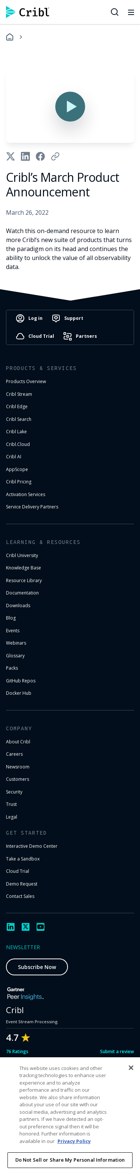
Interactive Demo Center (31, 846)
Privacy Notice (25, 1159)
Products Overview (26, 381)
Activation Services (25, 494)
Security (14, 792)
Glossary (15, 655)
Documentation (22, 593)
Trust (11, 804)
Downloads (18, 605)
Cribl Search (18, 419)
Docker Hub (18, 693)
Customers (17, 779)
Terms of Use (89, 1147)
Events (12, 630)
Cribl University (22, 555)
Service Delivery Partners (32, 507)
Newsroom (17, 767)
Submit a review (117, 1051)
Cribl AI (13, 456)
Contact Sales (20, 896)
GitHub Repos (20, 681)
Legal (11, 817)
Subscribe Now (37, 966)
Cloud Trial (17, 871)
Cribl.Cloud (18, 444)
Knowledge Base (23, 568)
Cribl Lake (16, 431)
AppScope (17, 469)
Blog (11, 618)
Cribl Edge (17, 406)
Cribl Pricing (18, 482)
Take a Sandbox (23, 859)
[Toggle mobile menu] (131, 12)
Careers (14, 754)
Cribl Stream (19, 394)
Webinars (16, 643)
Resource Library (24, 580)
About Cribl (18, 742)
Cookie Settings (73, 1159)
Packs (12, 668)
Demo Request (21, 884)
